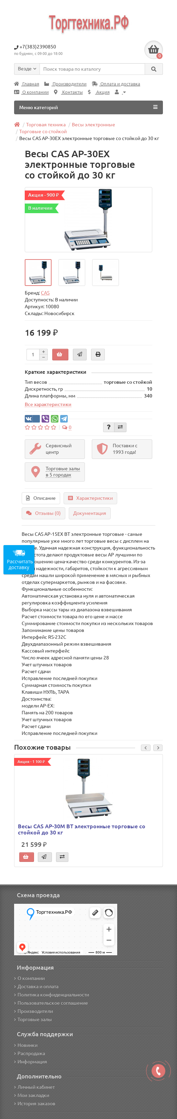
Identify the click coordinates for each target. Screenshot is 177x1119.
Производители (65, 83)
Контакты (68, 92)
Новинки (25, 1045)
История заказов (34, 1103)
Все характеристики (48, 404)
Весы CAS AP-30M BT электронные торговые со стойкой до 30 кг (81, 829)
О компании (31, 92)
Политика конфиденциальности (51, 994)
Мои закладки (31, 1095)
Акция (99, 92)
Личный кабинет (34, 1087)
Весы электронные (93, 124)
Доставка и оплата (36, 986)
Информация (30, 1061)
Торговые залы (33, 1019)
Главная (26, 83)
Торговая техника (46, 124)
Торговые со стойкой (43, 131)
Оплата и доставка (116, 83)
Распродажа (29, 1053)
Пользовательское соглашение (51, 1003)
